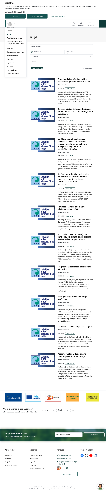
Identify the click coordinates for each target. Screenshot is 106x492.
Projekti (9, 59)
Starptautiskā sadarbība (15, 77)
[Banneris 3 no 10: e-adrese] (53, 397)
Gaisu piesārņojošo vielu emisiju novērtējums (72, 297)
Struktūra (10, 41)
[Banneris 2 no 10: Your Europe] (33, 397)
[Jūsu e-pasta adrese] (69, 434)
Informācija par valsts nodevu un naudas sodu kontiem (15, 68)
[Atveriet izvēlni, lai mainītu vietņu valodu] (81, 24)
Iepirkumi (10, 88)
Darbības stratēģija (13, 48)
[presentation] (17, 421)
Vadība (9, 38)
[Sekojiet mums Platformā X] (86, 455)
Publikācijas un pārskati (15, 63)
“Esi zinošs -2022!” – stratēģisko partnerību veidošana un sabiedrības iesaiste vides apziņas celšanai (74, 237)
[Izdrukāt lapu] (98, 36)
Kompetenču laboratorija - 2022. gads (75, 326)
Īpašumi (10, 84)
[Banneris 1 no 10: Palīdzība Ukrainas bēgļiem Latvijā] (13, 397)
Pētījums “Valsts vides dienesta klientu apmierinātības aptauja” (72, 355)
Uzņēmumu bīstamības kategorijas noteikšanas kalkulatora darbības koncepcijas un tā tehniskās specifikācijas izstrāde (73, 178)
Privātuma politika (13, 98)
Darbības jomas (12, 45)
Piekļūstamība (34, 459)
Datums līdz (69, 51)
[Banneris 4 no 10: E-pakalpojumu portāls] (72, 397)
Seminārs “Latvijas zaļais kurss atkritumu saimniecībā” (71, 208)
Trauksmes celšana (13, 80)
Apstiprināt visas (37, 16)
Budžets (10, 91)
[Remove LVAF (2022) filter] (42, 68)
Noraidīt (15, 16)
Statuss (34, 62)
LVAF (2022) (70, 88)
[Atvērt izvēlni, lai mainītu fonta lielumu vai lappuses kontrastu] (90, 24)
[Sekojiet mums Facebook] (82, 455)
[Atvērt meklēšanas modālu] (74, 24)
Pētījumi (10, 73)
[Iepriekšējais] (8, 397)
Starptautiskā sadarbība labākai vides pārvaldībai (74, 267)
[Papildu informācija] (67, 468)
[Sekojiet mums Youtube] (91, 455)
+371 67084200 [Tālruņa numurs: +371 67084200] (65, 455)
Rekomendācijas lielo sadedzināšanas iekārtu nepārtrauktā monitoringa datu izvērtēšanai (75, 111)
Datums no (37, 51)
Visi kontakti (67, 474)
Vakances (10, 52)
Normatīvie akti (12, 95)
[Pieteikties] (94, 434)
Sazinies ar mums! (11, 465)
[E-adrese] (61, 468)
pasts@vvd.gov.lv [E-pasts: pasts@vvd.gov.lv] (65, 458)
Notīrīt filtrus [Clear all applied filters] (88, 68)
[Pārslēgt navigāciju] (102, 24)
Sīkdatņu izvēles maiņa (37, 468)
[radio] (45, 410)
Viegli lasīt (33, 465)
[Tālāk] (98, 397)
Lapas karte (34, 462)
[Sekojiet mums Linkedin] (95, 455)
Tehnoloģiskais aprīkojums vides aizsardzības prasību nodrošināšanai (74, 80)
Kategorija (35, 56)
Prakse (9, 55)
